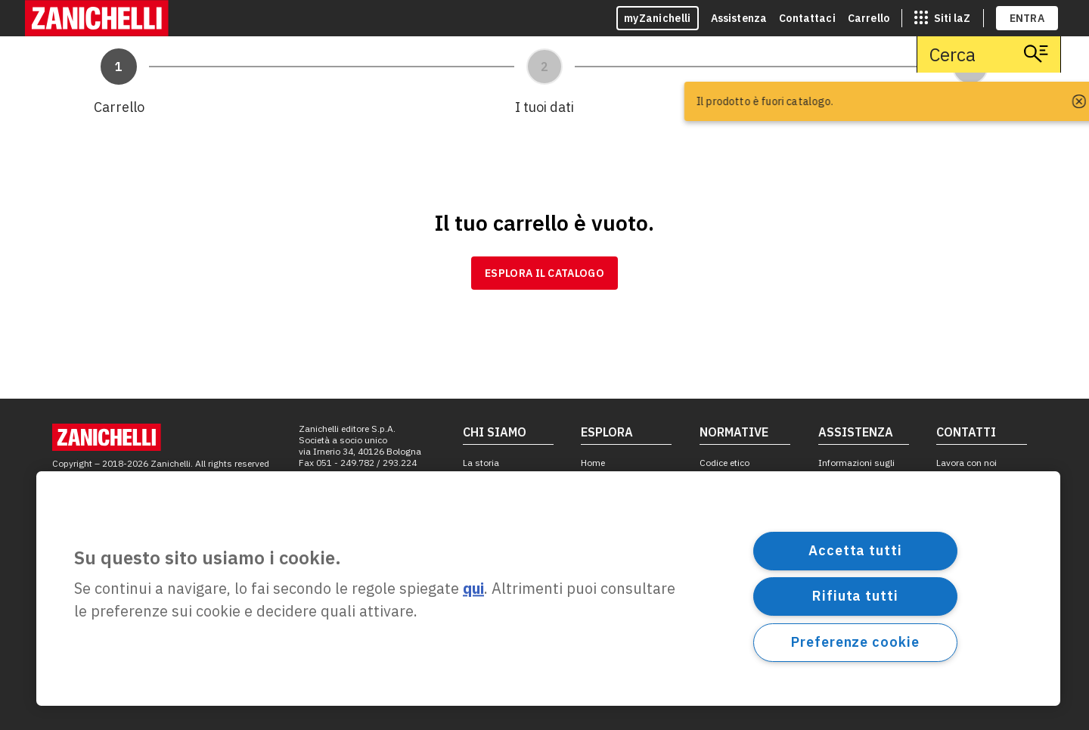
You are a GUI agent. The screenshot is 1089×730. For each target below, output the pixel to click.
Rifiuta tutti (855, 595)
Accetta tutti (855, 550)
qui (473, 589)
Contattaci (807, 18)
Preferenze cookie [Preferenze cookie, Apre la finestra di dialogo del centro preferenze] (855, 642)
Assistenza (739, 18)
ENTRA (1027, 18)
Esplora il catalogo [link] (544, 273)
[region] (548, 588)
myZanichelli (657, 18)
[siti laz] (942, 18)
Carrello (868, 18)
